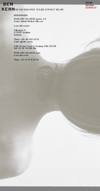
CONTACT (91, 7)
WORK (89, 2)
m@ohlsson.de (26, 42)
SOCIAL (91, 5)
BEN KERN (8, 7)
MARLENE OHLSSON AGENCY (21, 15)
